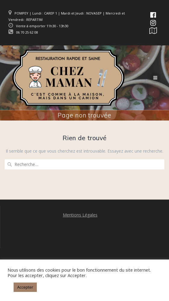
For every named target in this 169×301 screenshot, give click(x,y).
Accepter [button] (25, 287)
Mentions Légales (80, 215)
